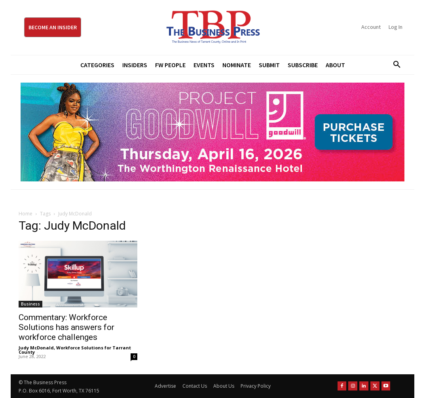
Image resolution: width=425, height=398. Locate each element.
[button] (394, 64)
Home (25, 213)
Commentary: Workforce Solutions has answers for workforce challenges (66, 327)
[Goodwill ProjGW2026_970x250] (212, 132)
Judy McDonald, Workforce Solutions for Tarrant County (75, 350)
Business (30, 304)
